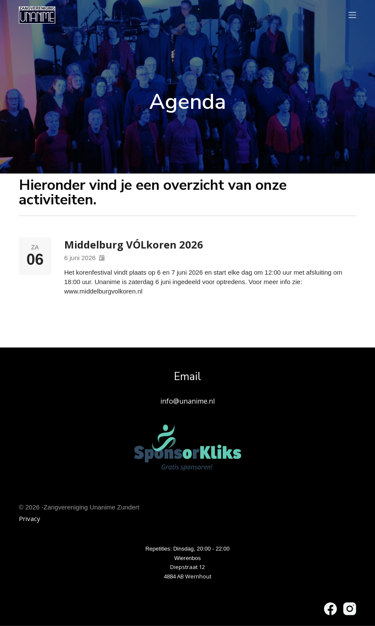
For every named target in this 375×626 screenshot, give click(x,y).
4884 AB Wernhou (187, 576)
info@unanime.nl (187, 400)
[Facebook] (330, 608)
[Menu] (352, 15)
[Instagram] (349, 608)
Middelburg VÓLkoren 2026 (134, 244)
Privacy (29, 518)
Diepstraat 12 (187, 567)
